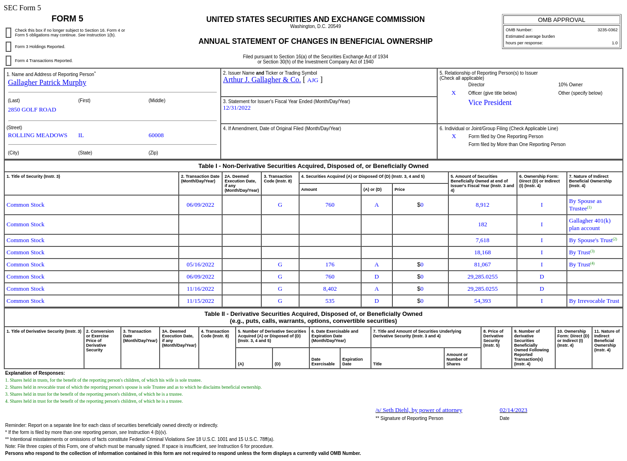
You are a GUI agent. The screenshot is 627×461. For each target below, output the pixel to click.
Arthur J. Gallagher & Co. (262, 80)
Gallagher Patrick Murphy (47, 82)
